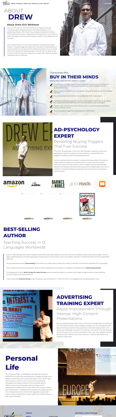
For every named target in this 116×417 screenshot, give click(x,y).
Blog (41, 3)
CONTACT (46, 3)
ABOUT (13, 3)
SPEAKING (19, 3)
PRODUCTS (35, 3)
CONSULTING (27, 3)
